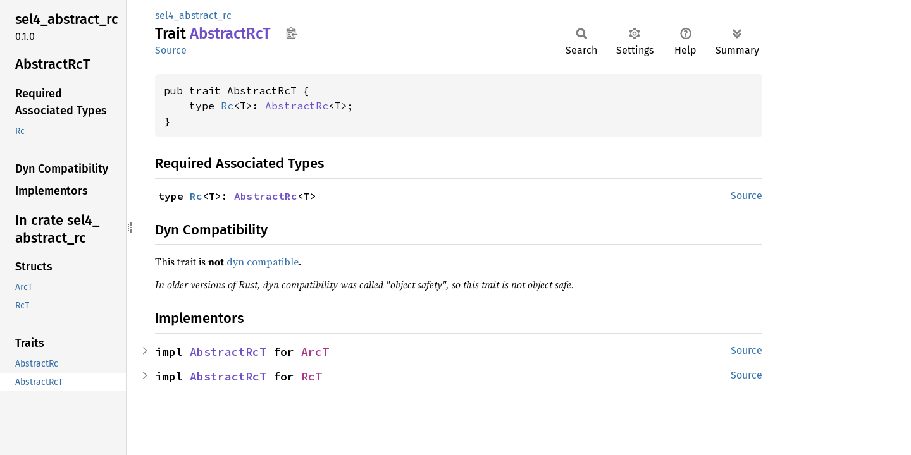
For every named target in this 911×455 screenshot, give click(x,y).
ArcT (315, 351)
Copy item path (291, 33)
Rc (227, 105)
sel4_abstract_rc (193, 15)
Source (171, 50)
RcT (311, 376)
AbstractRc (296, 105)
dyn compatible (262, 262)
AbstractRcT (228, 351)
